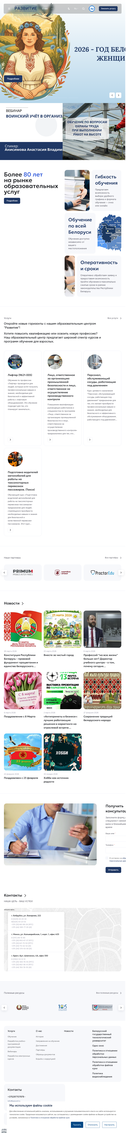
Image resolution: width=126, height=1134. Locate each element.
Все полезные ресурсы (108, 993)
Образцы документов (45, 1054)
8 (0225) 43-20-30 (18, 919)
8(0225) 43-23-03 (18, 922)
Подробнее (13, 78)
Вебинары (12, 1051)
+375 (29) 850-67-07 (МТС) (22, 940)
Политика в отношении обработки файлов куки (104, 1065)
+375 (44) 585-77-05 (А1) (21, 927)
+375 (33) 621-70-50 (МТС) (22, 943)
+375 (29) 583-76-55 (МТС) (22, 962)
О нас (39, 1031)
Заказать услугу (108, 8)
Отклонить (93, 1124)
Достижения (41, 1045)
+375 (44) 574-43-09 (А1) (21, 948)
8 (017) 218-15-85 (18, 938)
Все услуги (114, 318)
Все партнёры (113, 557)
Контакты (15, 895)
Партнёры (40, 1050)
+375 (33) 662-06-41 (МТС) (22, 964)
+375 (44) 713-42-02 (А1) (21, 946)
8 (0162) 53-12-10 (18, 959)
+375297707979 (16, 1096)
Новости (14, 603)
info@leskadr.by (14, 1101)
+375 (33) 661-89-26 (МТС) (22, 924)
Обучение (12, 1036)
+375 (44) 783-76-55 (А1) (21, 967)
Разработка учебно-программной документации (17, 1044)
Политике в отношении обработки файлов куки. (50, 1118)
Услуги (11, 1031)
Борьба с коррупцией (45, 1059)
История (39, 1036)
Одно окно (98, 1045)
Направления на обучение (48, 1041)
